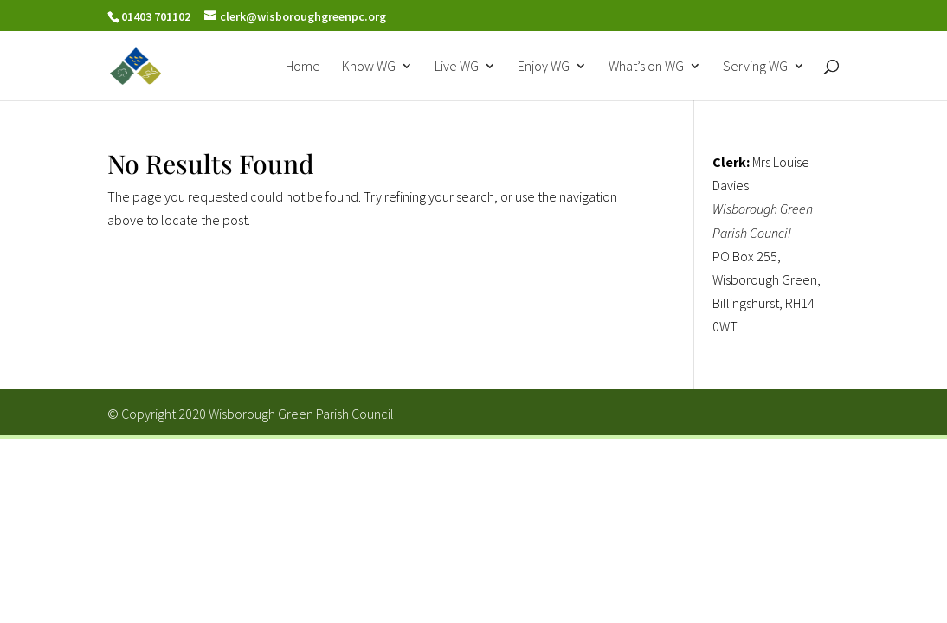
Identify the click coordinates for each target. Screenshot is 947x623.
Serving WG (755, 67)
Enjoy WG (544, 67)
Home (303, 67)
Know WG (369, 67)
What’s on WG (646, 67)
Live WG (457, 67)
